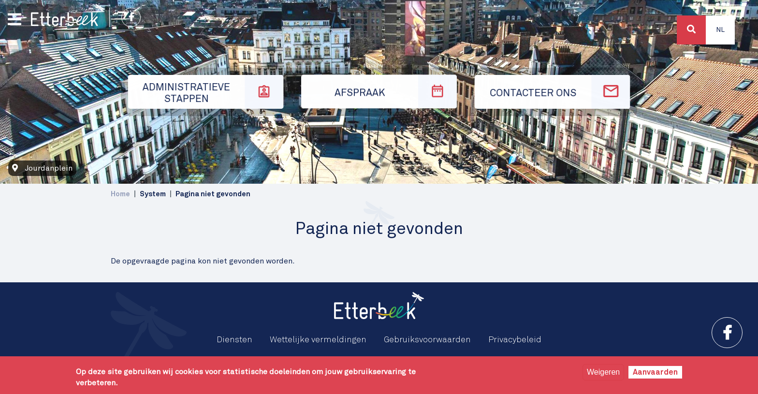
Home (120, 194)
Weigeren (603, 372)
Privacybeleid (514, 340)
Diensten (234, 340)
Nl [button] (720, 30)
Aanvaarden (655, 372)
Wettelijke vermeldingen (318, 340)
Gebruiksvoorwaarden (427, 340)
